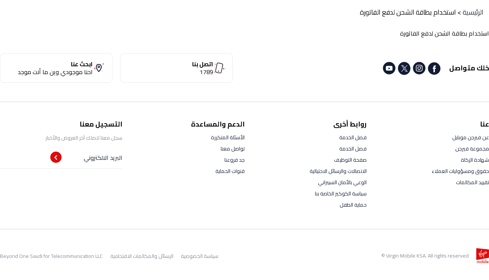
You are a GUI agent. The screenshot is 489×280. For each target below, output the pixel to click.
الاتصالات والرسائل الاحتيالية (338, 171)
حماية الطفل (353, 205)
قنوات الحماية (230, 171)
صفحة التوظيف (350, 160)
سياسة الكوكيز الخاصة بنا (341, 193)
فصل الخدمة (353, 137)
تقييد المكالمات (472, 182)
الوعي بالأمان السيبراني (342, 182)
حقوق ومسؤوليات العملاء (460, 171)
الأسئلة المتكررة (228, 137)
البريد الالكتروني (103, 158)
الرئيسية (473, 12)
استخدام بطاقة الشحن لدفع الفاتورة (408, 12)
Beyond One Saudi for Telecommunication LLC (51, 256)
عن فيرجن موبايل (470, 137)
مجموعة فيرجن (472, 148)
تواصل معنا (233, 148)
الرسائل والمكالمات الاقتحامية (141, 256)
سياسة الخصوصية (199, 256)
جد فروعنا (234, 160)
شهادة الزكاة (475, 160)
